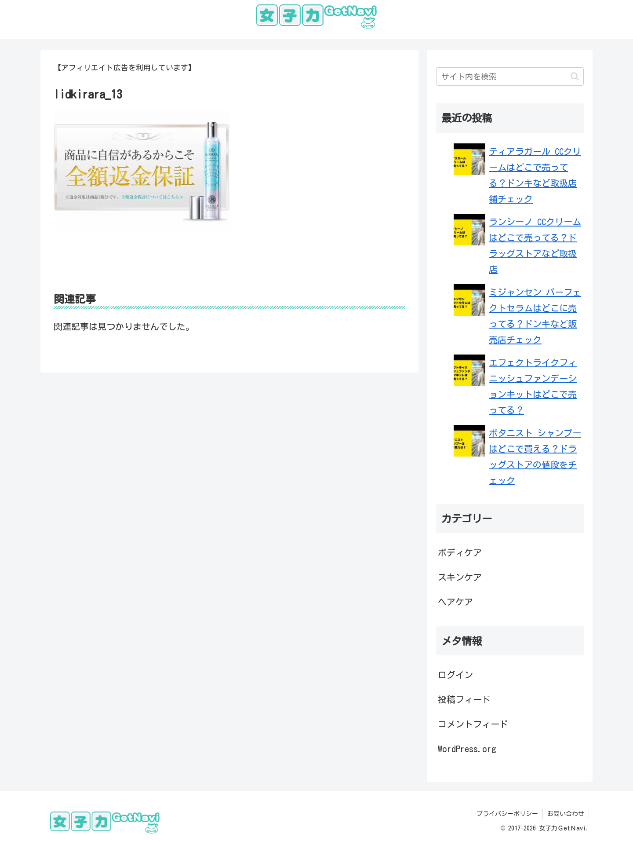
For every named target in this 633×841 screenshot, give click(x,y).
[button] (574, 76)
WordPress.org (467, 748)
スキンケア (460, 577)
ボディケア (460, 552)
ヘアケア (455, 601)
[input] (510, 76)
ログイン (455, 674)
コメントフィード (473, 724)
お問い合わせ (565, 814)
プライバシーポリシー (507, 814)
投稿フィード (464, 699)
